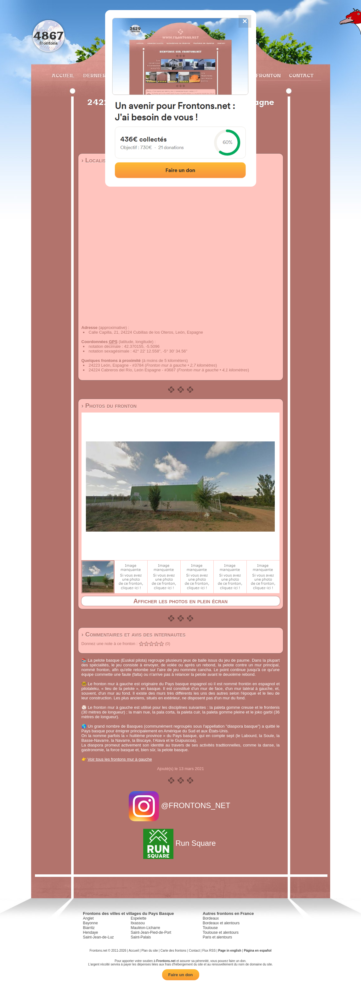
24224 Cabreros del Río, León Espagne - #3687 (132, 370)
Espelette (138, 918)
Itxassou (138, 923)
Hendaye (90, 932)
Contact (300, 75)
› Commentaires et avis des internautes (134, 634)
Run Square (180, 843)
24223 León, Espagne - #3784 (116, 365)
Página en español (258, 950)
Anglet (88, 918)
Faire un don (180, 974)
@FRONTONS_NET (180, 805)
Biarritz (89, 928)
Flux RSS (209, 950)
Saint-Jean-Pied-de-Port (151, 932)
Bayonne (90, 923)
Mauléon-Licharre (145, 928)
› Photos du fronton (109, 405)
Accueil (63, 75)
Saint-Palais (141, 937)
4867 (48, 35)
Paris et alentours (217, 937)
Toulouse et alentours (221, 932)
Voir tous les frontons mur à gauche (119, 759)
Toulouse (210, 928)
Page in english (229, 950)
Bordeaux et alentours (221, 923)
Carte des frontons (173, 950)
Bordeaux (211, 918)
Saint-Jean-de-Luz (98, 937)
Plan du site (149, 950)
